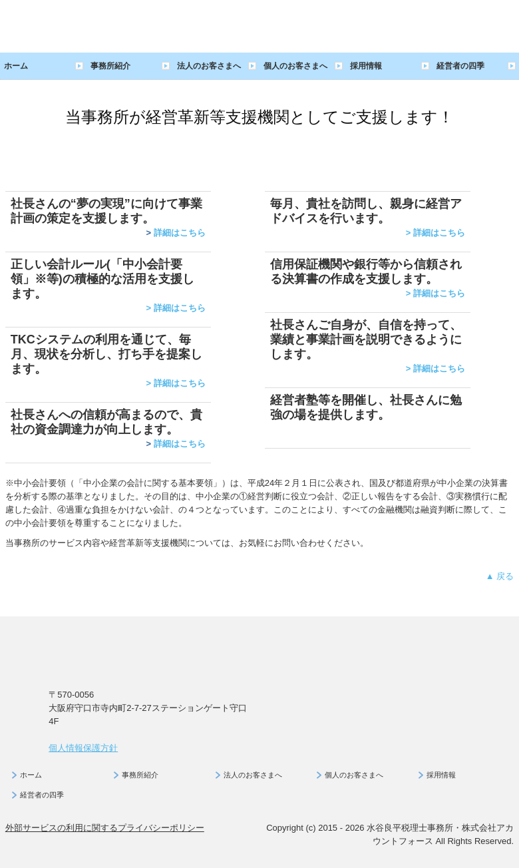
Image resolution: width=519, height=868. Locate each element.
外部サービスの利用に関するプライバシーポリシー (104, 828)
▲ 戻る (500, 576)
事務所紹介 (110, 66)
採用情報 (366, 66)
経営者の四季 (460, 66)
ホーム (16, 66)
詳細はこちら (180, 233)
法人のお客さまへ (209, 66)
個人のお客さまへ (295, 66)
